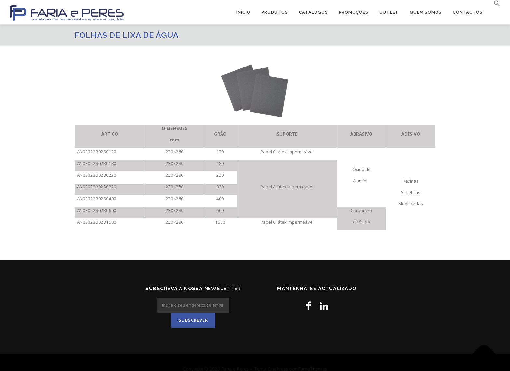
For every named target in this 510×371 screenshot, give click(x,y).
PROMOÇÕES (353, 12)
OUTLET (389, 12)
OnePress (278, 355)
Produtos (275, 12)
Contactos (468, 12)
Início (243, 12)
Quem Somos (426, 12)
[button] (494, 3)
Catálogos (313, 12)
